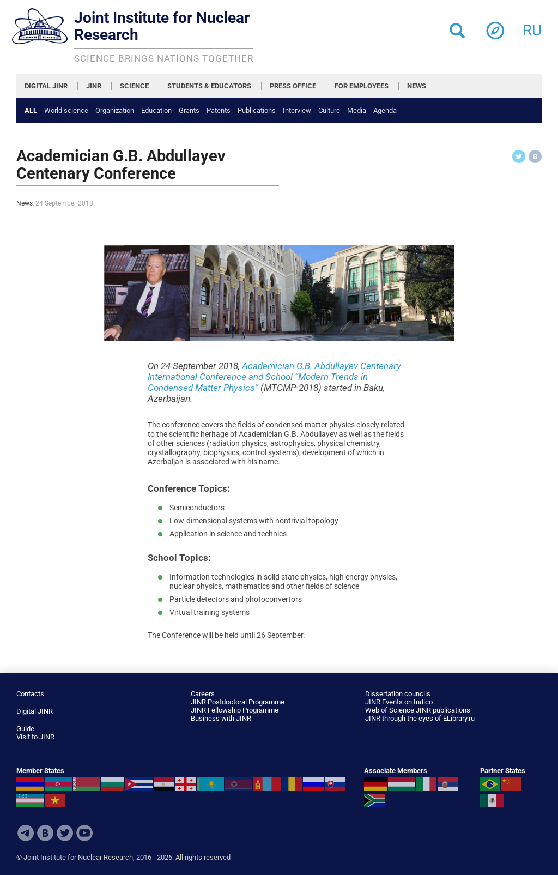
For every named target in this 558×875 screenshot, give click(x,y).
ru (532, 27)
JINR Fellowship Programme (234, 710)
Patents (219, 110)
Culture (329, 110)
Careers (203, 694)
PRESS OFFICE (293, 86)
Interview (297, 110)
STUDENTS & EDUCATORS (209, 86)
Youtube (84, 833)
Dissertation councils (397, 694)
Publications (257, 110)
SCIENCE (134, 86)
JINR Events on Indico (399, 702)
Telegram (25, 833)
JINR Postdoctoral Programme (237, 702)
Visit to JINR (35, 737)
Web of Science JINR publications (417, 710)
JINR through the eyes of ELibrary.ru (420, 718)
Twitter (65, 833)
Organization (114, 110)
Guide (25, 729)
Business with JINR (221, 718)
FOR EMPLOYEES (362, 86)
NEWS (416, 86)
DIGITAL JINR (46, 86)
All (31, 110)
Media (356, 110)
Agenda (385, 110)
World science (66, 110)
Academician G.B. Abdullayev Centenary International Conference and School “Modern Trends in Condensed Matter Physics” (274, 376)
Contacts (30, 694)
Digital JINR (34, 711)
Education (156, 110)
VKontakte (45, 833)
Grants (189, 110)
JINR (93, 86)
